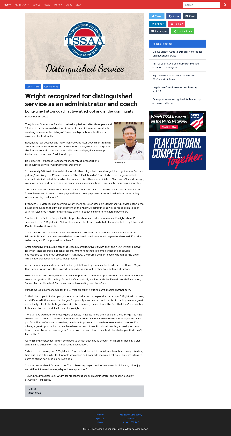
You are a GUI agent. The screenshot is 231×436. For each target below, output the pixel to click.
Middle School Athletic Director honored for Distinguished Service (177, 53)
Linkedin (157, 23)
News (47, 4)
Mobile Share (182, 31)
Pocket (177, 23)
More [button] (57, 4)
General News (51, 86)
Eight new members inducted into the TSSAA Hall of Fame (173, 77)
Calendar (131, 418)
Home (8, 4)
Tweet (156, 16)
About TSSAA (74, 4)
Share (174, 16)
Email (190, 16)
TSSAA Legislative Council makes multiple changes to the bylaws (176, 65)
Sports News (33, 86)
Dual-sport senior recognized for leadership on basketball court (176, 101)
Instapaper (159, 31)
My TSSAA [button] (21, 4)
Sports (36, 4)
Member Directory (131, 414)
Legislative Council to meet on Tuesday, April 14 (174, 89)
